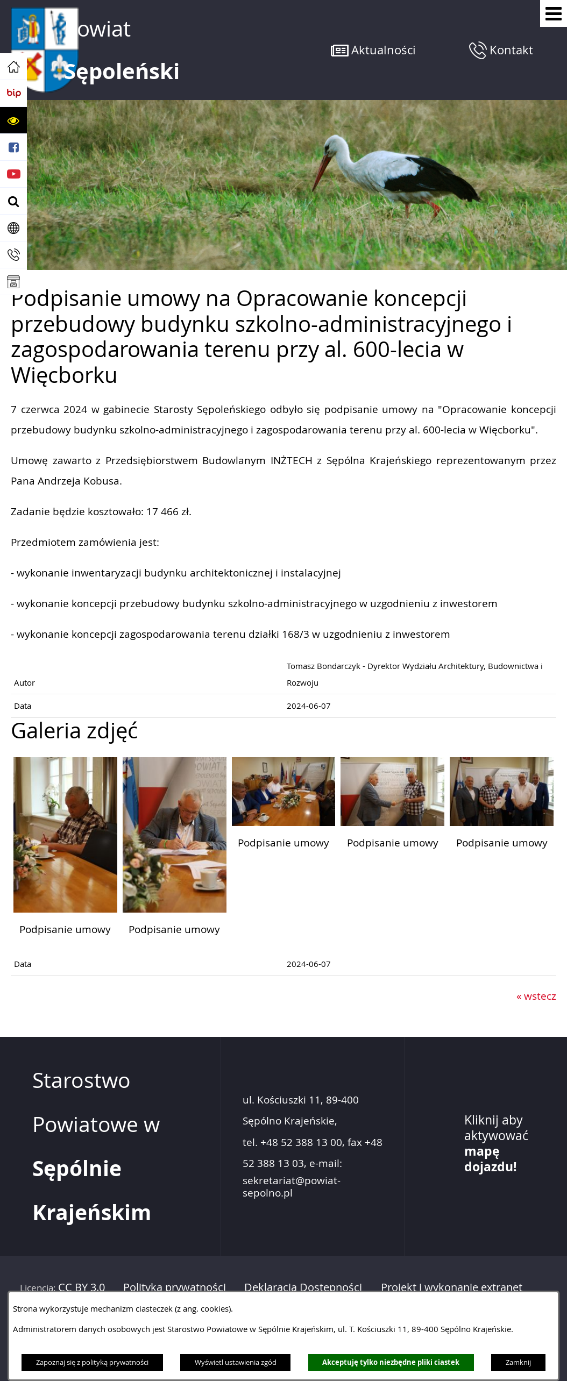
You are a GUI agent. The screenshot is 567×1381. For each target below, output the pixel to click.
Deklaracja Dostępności (303, 1287)
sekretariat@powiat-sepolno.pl (292, 1186)
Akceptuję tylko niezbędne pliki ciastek (390, 1362)
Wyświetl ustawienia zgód (236, 1362)
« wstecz (536, 996)
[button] (13, 120)
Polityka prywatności (174, 1287)
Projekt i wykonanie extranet (451, 1287)
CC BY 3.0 (81, 1287)
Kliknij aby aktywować (496, 1143)
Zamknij (518, 1362)
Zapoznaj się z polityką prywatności (92, 1362)
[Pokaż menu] (553, 13)
